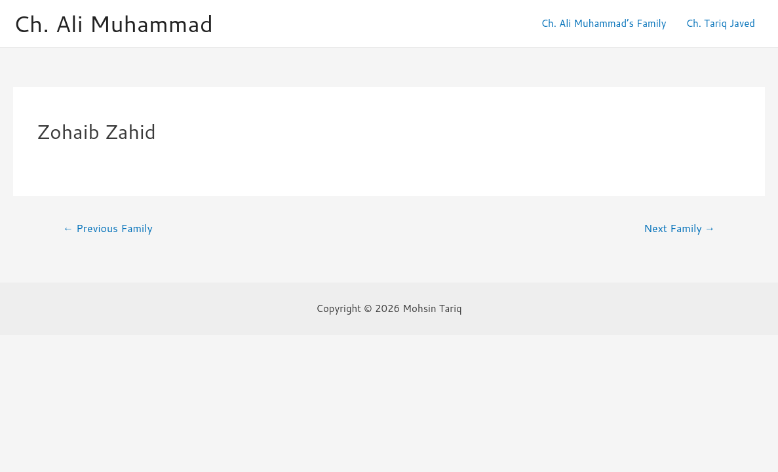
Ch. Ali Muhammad (113, 23)
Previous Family (108, 228)
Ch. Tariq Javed (720, 23)
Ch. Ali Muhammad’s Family (603, 23)
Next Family (679, 228)
